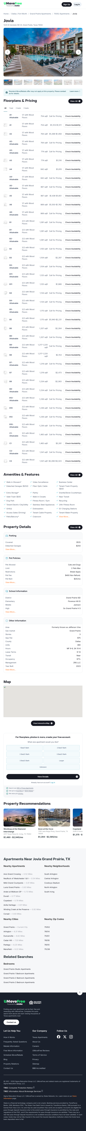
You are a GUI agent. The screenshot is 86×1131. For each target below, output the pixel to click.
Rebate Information (11, 1046)
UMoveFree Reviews (40, 1050)
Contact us (11, 1022)
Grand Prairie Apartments (40, 14)
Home (6, 14)
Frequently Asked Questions (15, 1042)
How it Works (9, 1037)
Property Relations (11, 1064)
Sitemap (35, 1064)
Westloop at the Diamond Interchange (15, 830)
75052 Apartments (62, 14)
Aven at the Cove (45, 829)
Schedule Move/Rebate (13, 1055)
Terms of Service (39, 1055)
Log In (77, 4)
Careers (35, 1046)
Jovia (9, 21)
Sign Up (66, 4)
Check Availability (72, 116)
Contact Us (8, 1068)
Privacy (35, 1059)
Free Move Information (13, 1050)
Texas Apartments (39, 1037)
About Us (36, 1042)
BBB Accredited (38, 1068)
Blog (5, 1059)
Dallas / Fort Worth (19, 14)
